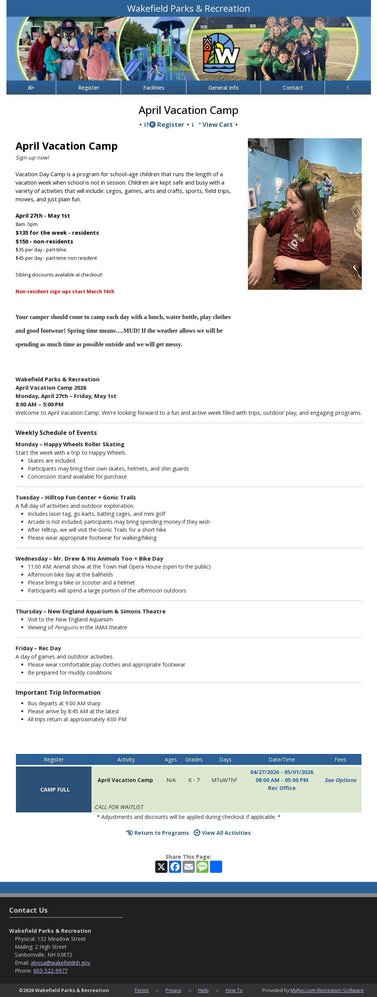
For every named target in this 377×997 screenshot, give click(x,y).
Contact (293, 87)
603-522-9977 (50, 970)
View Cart (212, 124)
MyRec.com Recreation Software (327, 990)
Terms (141, 990)
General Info (223, 87)
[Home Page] (31, 88)
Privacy (173, 990)
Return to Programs (157, 832)
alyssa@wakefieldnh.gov (60, 962)
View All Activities (222, 832)
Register (88, 87)
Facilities (153, 87)
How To (234, 990)
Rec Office (282, 788)
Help (203, 990)
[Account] (348, 88)
